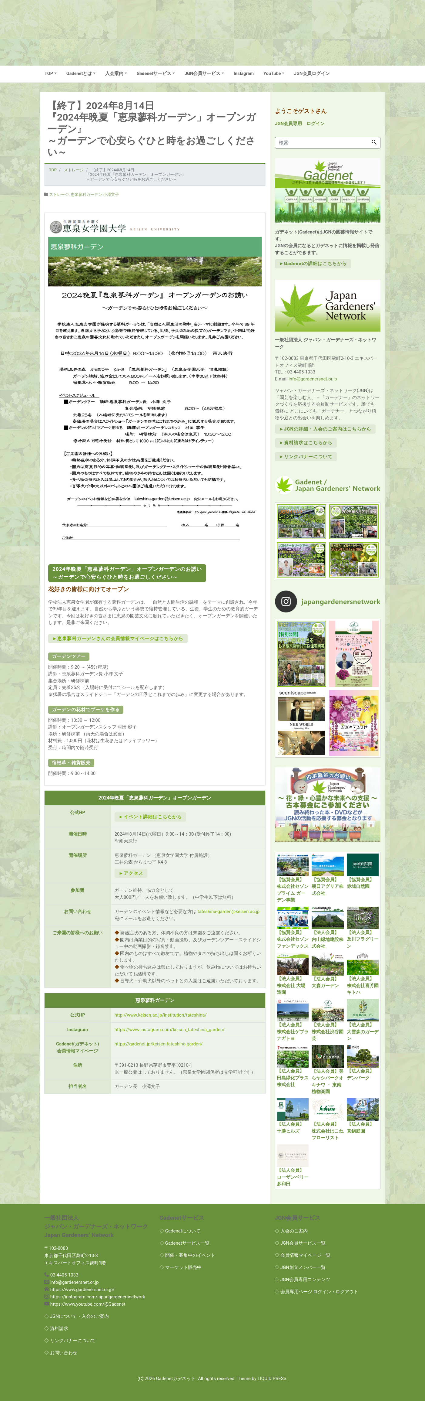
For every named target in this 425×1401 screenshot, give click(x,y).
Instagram (244, 73)
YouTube (272, 73)
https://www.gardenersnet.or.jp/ (82, 1289)
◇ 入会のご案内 (291, 1231)
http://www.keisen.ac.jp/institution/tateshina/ (161, 1015)
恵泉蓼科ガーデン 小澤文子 (95, 194)
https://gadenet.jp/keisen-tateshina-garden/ (159, 1044)
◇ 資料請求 (56, 1328)
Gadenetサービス (154, 73)
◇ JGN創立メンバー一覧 (300, 1267)
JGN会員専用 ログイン (300, 123)
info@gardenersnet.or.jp (313, 379)
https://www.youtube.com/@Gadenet (87, 1304)
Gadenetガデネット (176, 1378)
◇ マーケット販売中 (180, 1267)
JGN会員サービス (202, 73)
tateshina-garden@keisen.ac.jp (228, 911)
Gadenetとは (79, 73)
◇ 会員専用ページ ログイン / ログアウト (316, 1291)
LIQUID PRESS (272, 1378)
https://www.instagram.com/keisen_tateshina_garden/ (170, 1029)
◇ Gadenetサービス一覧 (184, 1243)
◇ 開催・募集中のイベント (187, 1255)
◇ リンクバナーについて (69, 1340)
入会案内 (114, 73)
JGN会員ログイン (312, 73)
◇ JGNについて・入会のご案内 (76, 1316)
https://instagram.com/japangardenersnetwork (97, 1297)
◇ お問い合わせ (60, 1352)
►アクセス (131, 873)
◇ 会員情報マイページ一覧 (302, 1255)
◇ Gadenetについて (179, 1231)
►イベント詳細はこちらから (150, 817)
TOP (49, 73)
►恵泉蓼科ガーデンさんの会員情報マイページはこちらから (117, 638)
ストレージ (59, 194)
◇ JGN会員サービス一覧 (300, 1243)
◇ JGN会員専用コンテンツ (302, 1279)
